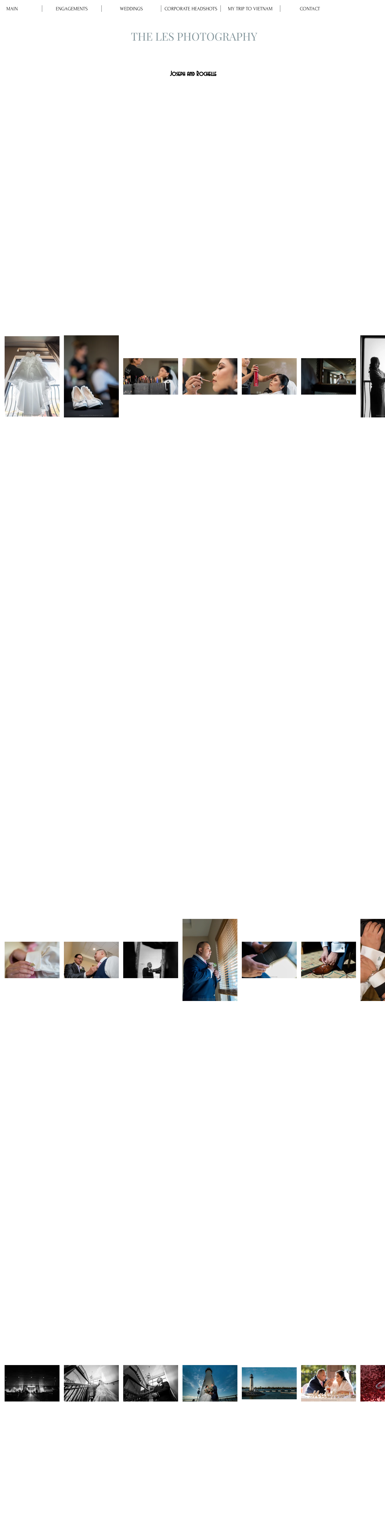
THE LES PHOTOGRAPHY (194, 36)
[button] (131, 8)
